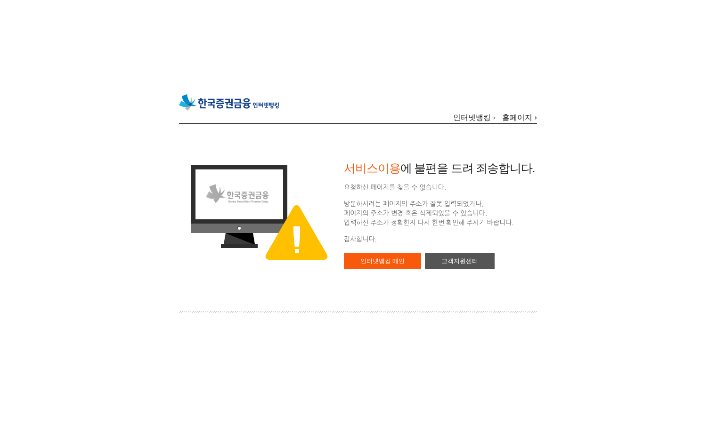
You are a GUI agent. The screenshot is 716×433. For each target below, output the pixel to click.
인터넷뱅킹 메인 (382, 261)
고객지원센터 (459, 261)
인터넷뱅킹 (472, 117)
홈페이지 (517, 117)
